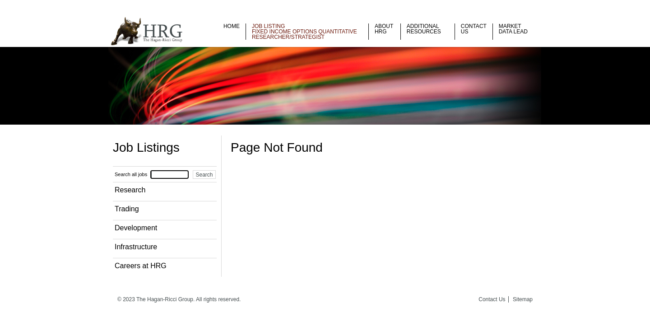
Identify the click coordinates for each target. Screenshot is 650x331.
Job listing (268, 26)
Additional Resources (424, 29)
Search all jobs (131, 174)
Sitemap (523, 299)
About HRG (384, 29)
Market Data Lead (513, 29)
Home (231, 26)
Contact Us (474, 29)
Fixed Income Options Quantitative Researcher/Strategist (304, 34)
